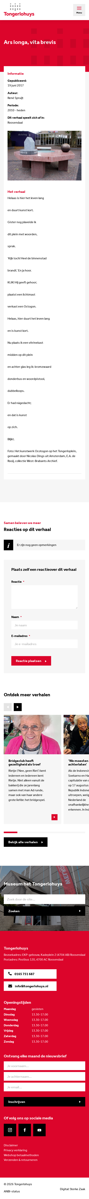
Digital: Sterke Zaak (72, 1189)
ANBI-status (12, 1191)
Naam (16, 617)
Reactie (17, 581)
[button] (18, 707)
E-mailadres (20, 636)
